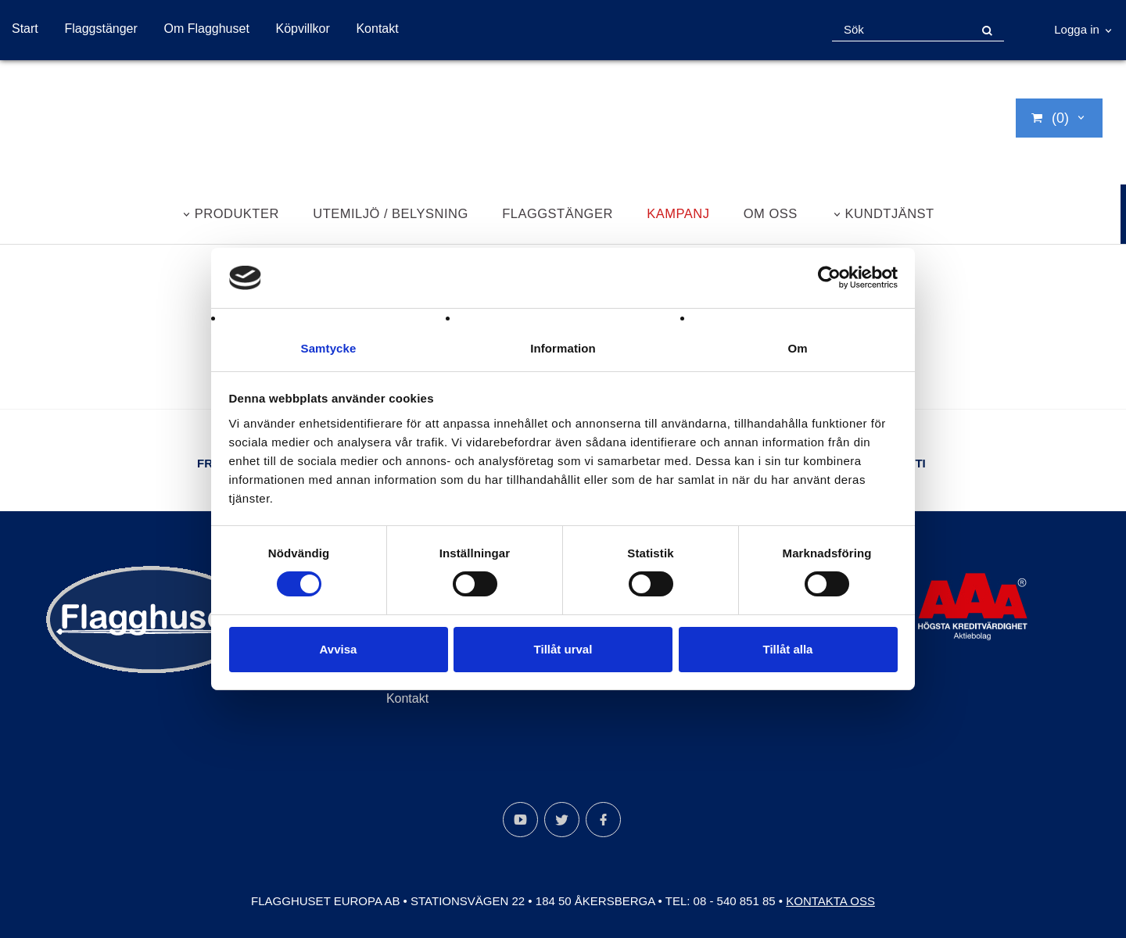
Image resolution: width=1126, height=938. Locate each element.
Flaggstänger (100, 28)
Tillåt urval (563, 649)
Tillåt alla (788, 649)
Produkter (237, 213)
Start (25, 28)
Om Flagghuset (206, 28)
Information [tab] (563, 347)
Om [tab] (797, 347)
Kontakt (377, 28)
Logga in (1076, 29)
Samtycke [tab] (329, 347)
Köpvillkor (302, 28)
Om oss (771, 213)
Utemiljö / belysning (390, 213)
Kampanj (678, 213)
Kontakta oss (830, 901)
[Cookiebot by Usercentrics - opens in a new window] (829, 277)
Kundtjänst (889, 213)
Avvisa (338, 649)
